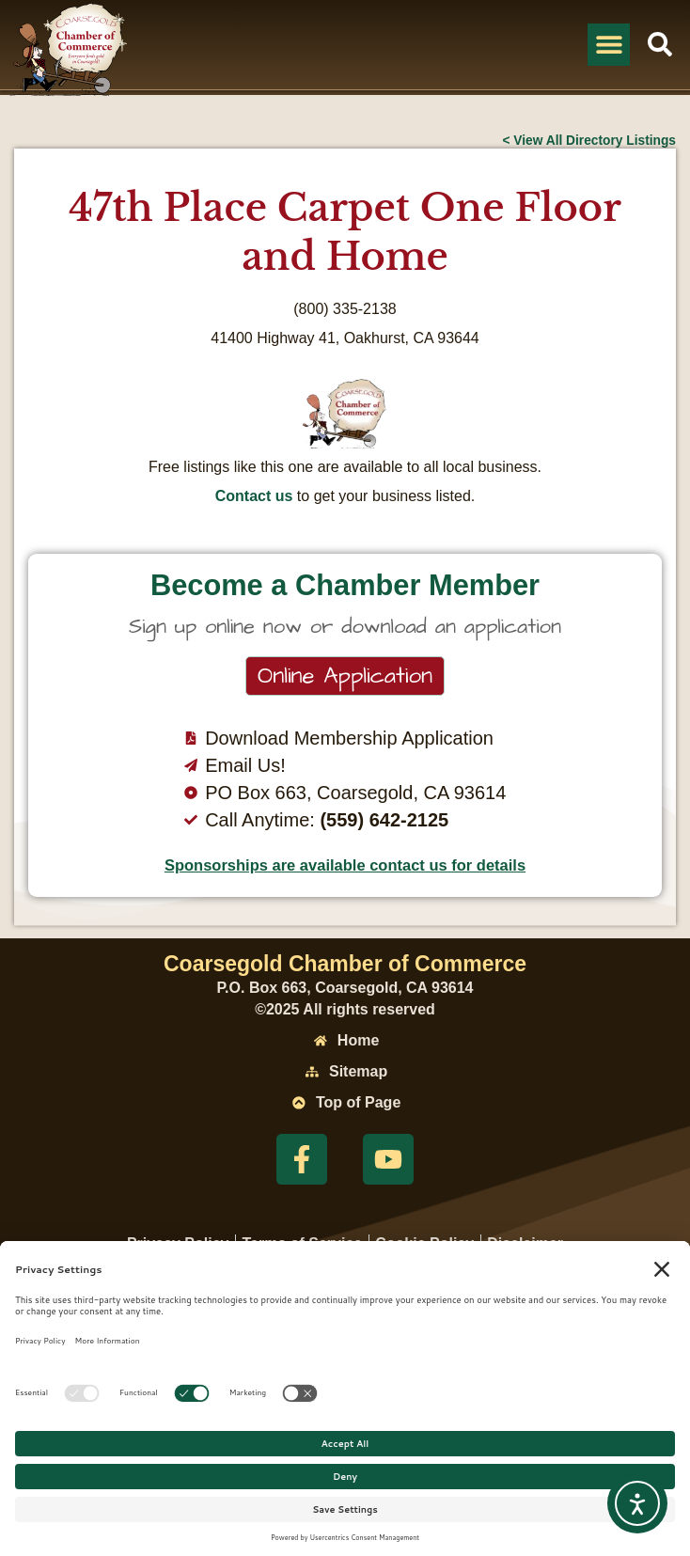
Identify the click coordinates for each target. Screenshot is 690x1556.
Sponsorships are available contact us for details (345, 865)
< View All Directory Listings (589, 141)
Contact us (254, 496)
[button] (609, 45)
